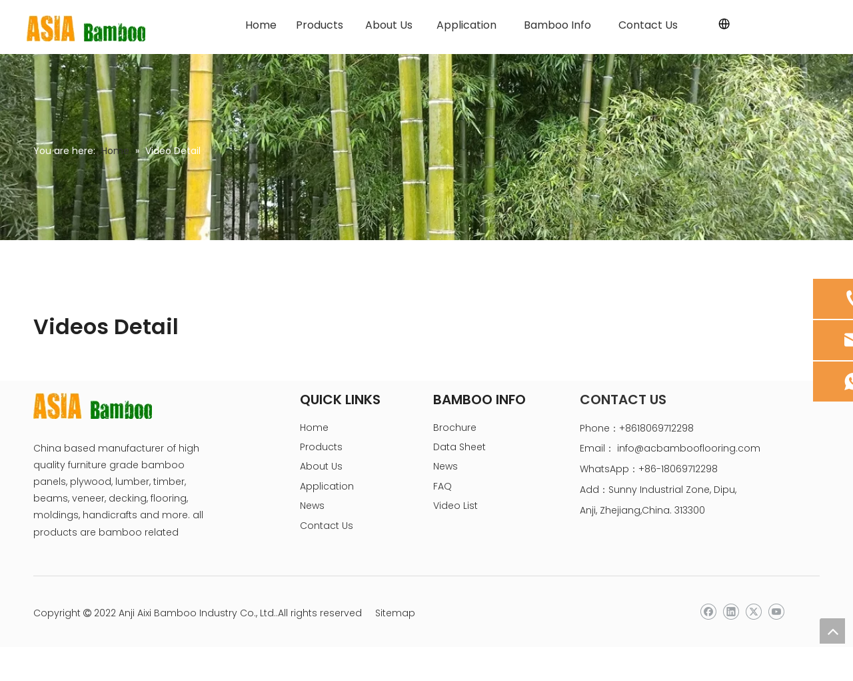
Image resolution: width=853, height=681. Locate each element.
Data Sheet (459, 447)
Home (314, 427)
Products (321, 447)
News (312, 505)
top (832, 631)
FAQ (442, 486)
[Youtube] (776, 612)
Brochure (454, 427)
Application (327, 486)
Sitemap (395, 613)
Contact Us (326, 525)
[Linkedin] (730, 612)
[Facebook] (708, 612)
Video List (455, 505)
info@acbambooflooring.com (688, 448)
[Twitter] (753, 612)
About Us (321, 466)
